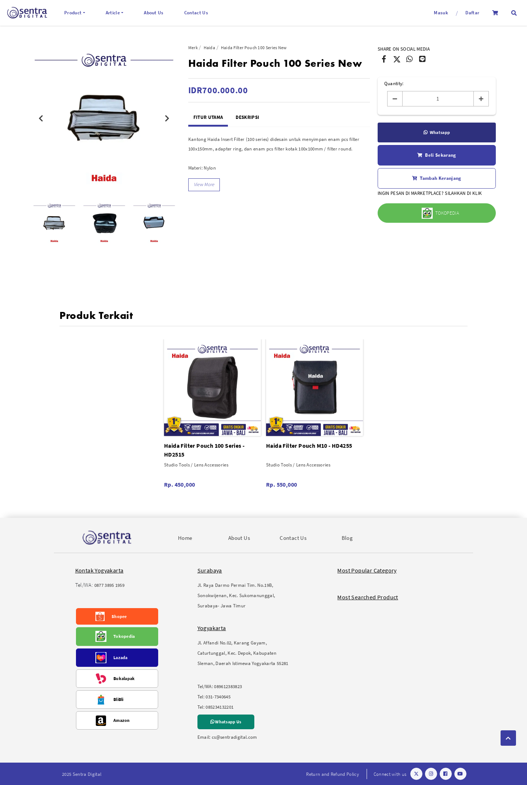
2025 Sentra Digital (81, 774)
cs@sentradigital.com (234, 737)
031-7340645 (218, 697)
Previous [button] (40, 118)
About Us (154, 13)
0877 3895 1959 (109, 585)
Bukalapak (124, 678)
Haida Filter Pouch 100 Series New (254, 47)
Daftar (472, 13)
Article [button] (113, 13)
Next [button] (167, 118)
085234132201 (219, 707)
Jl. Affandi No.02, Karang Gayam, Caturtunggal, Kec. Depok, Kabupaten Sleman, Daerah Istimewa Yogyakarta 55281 (242, 653)
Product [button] (72, 13)
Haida (209, 47)
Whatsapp (437, 132)
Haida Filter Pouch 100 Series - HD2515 (204, 450)
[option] (104, 118)
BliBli (118, 699)
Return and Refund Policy (332, 774)
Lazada (120, 657)
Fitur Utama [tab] (208, 117)
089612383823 (228, 686)
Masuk (441, 13)
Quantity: (394, 83)
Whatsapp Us (225, 721)
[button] (514, 13)
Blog (347, 537)
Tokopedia (124, 636)
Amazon (121, 720)
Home (185, 537)
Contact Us (196, 13)
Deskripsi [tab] (247, 117)
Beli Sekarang (436, 155)
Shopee (119, 616)
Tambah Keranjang (436, 178)
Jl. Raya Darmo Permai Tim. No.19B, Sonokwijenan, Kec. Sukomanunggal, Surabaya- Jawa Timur (236, 595)
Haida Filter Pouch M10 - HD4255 (309, 445)
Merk (193, 47)
